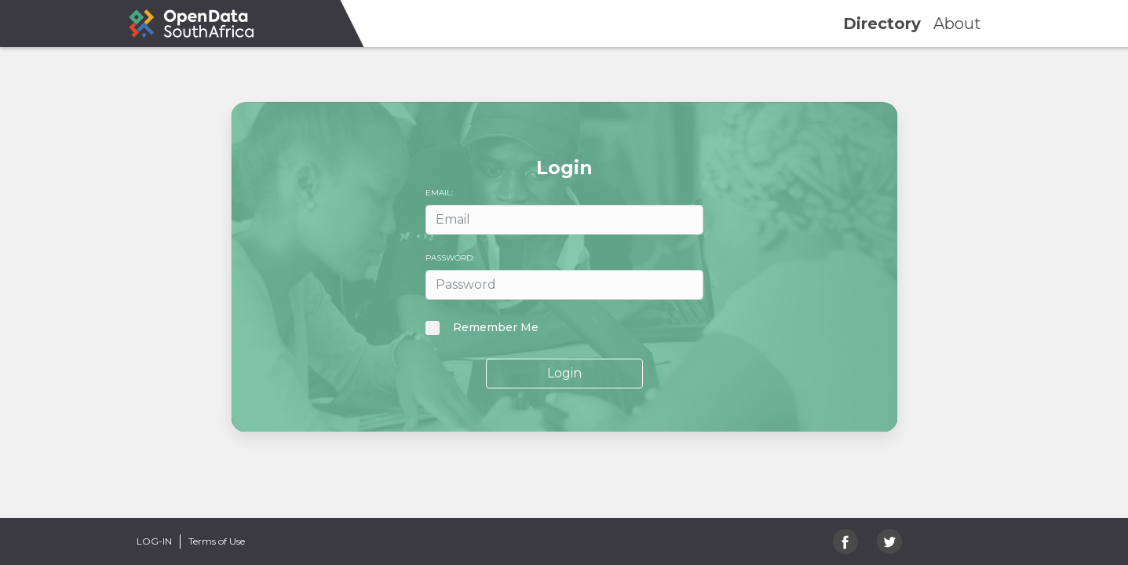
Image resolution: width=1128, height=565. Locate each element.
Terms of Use (216, 541)
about (957, 23)
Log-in (154, 541)
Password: (449, 258)
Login (564, 373)
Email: (439, 193)
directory (882, 23)
